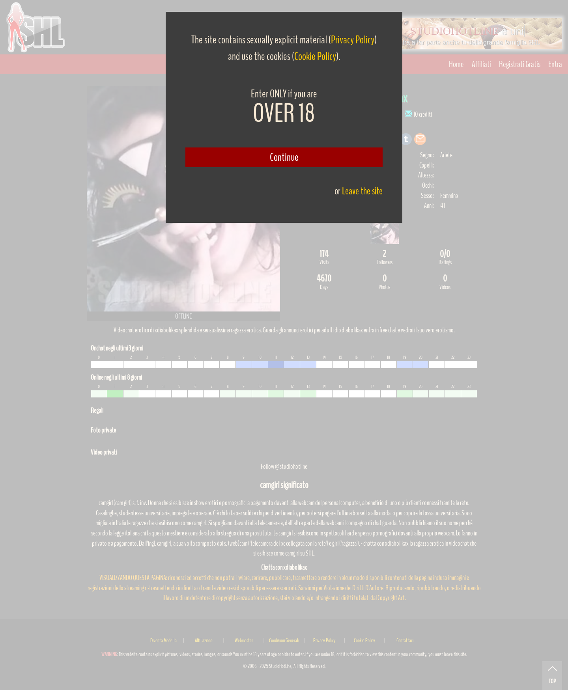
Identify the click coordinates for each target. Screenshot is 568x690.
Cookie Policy (315, 56)
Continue (284, 157)
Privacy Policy (352, 39)
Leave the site (362, 191)
